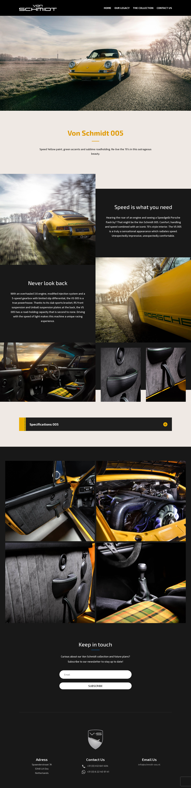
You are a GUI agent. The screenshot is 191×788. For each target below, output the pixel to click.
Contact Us (164, 7)
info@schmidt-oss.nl (149, 766)
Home (107, 7)
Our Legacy (122, 7)
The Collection (143, 7)
